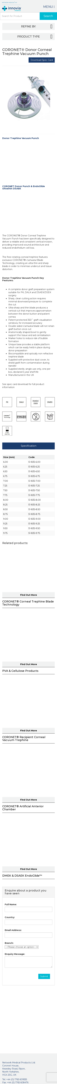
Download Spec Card (42, 60)
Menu (49, 7)
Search (48, 16)
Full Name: (11, 904)
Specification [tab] (28, 445)
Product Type (35, 36)
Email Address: (13, 930)
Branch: (9, 943)
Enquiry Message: (15, 954)
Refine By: (36, 26)
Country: (10, 917)
